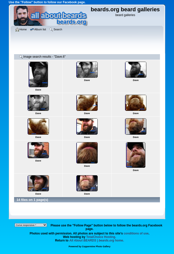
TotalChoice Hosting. (101, 237)
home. (96, 240)
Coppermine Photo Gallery (96, 246)
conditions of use (136, 233)
